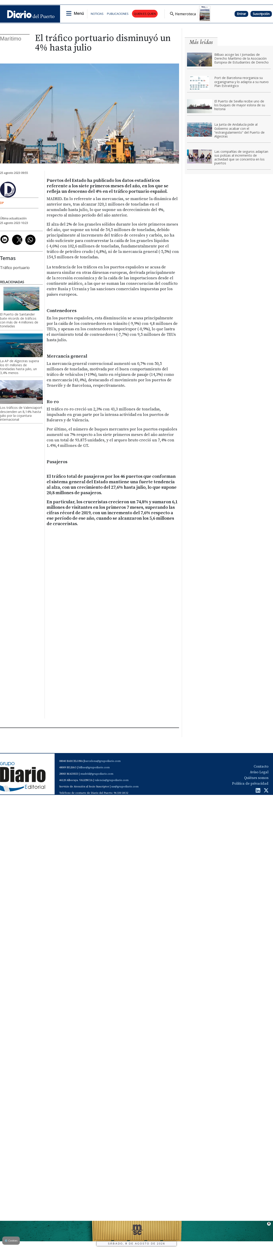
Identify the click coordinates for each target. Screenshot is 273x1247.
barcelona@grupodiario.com (102, 761)
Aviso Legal (259, 772)
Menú (79, 13)
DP (2, 203)
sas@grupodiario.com (125, 786)
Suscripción (261, 14)
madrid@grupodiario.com (96, 774)
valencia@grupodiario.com (112, 780)
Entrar (241, 14)
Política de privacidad (250, 783)
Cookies (11, 1240)
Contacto (261, 766)
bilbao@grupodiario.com (94, 767)
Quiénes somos (256, 778)
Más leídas (201, 42)
